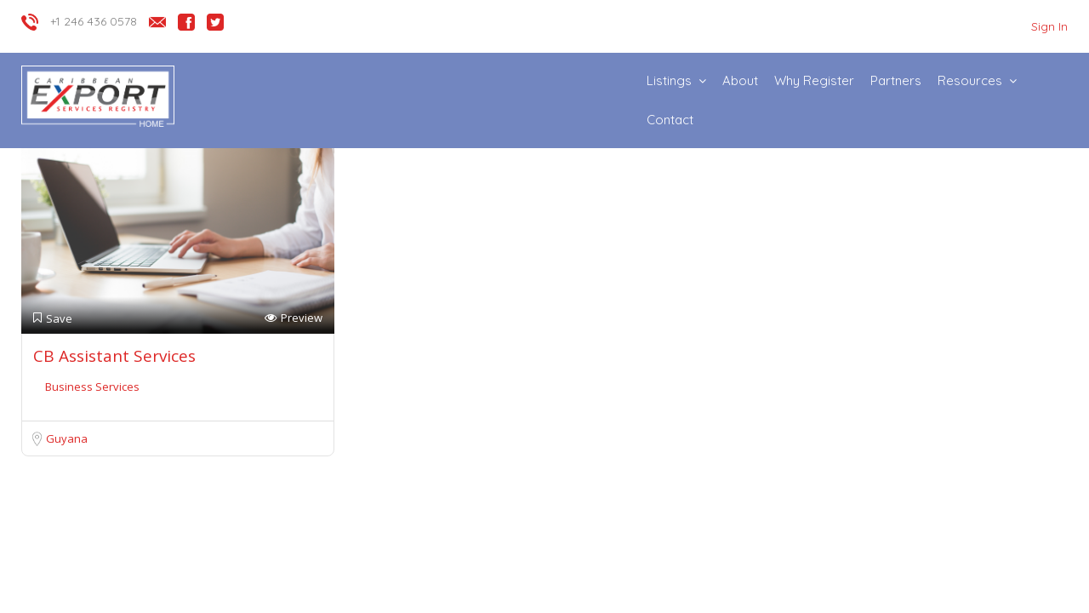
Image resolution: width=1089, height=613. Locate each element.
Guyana (67, 438)
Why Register (814, 80)
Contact (670, 120)
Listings (669, 80)
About (740, 80)
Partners (895, 80)
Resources (970, 80)
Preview (293, 318)
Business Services (92, 386)
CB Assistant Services (114, 356)
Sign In (1049, 26)
